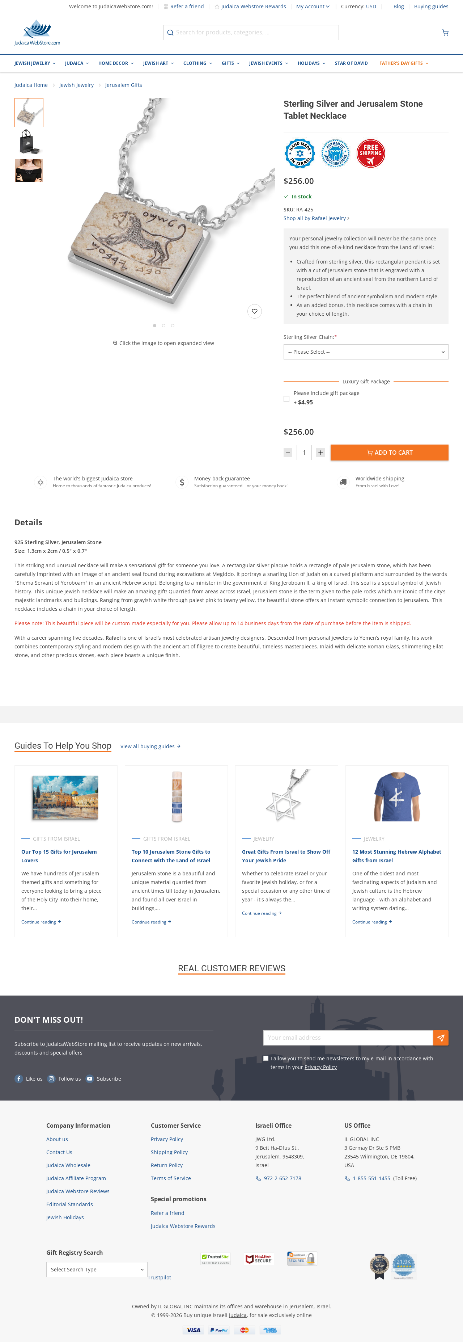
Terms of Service (171, 1178)
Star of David (351, 63)
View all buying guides (150, 746)
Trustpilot (159, 1277)
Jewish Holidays (65, 1217)
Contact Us (59, 1152)
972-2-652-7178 (282, 1178)
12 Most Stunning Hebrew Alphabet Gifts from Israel (385, 856)
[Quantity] (304, 453)
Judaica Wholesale (68, 1165)
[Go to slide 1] (154, 326)
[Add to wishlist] (254, 311)
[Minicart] (445, 32)
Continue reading (41, 922)
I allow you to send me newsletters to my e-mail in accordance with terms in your (352, 1062)
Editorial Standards (69, 1204)
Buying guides (431, 6)
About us (57, 1139)
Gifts (228, 63)
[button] (163, 209)
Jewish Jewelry (32, 63)
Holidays (309, 63)
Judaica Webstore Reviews (78, 1191)
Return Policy (167, 1165)
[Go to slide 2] (163, 326)
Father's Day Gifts (401, 63)
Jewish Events (266, 63)
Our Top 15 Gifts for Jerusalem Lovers (59, 856)
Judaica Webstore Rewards (250, 6)
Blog (399, 6)
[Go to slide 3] (172, 326)
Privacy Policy (321, 1067)
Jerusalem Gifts (123, 85)
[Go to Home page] (37, 33)
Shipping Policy (169, 1152)
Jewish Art (155, 63)
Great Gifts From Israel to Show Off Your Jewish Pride (287, 856)
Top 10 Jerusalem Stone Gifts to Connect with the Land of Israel (171, 856)
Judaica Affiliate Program (76, 1178)
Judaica (74, 63)
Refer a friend (183, 6)
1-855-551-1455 (371, 1178)
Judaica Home (31, 85)
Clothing (195, 63)
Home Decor (113, 63)
